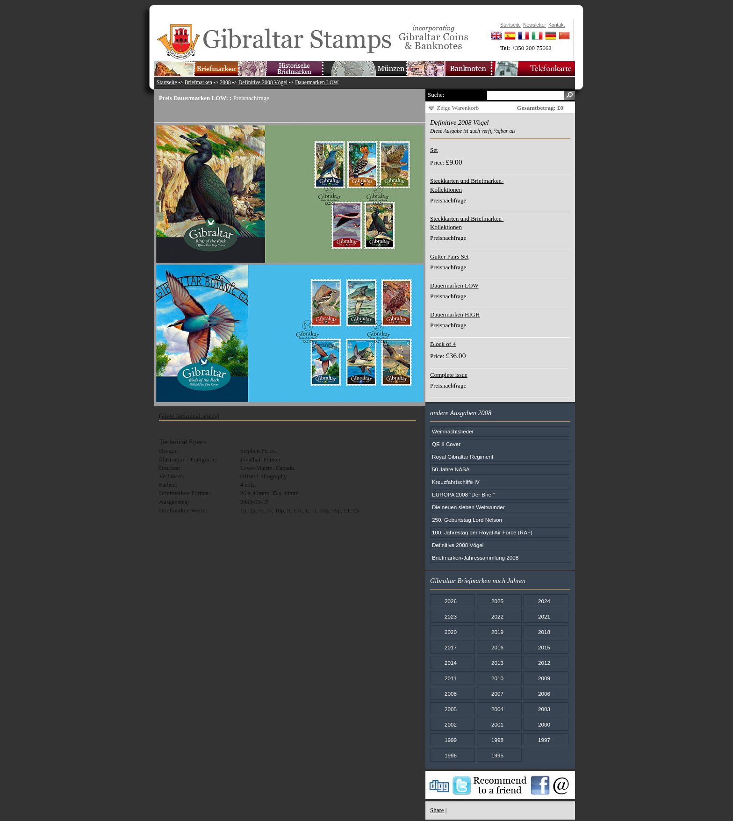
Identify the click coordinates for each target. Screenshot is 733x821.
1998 (497, 740)
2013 (497, 663)
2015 (544, 647)
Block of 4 (443, 343)
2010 (497, 678)
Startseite (167, 82)
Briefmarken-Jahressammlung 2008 (475, 558)
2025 (497, 601)
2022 (497, 616)
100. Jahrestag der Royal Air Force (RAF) (482, 532)
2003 (544, 709)
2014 (451, 663)
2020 (451, 632)
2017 (451, 647)
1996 (451, 755)
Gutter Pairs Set (449, 256)
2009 (544, 678)
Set (434, 149)
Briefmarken (198, 82)
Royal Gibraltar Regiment (462, 457)
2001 (497, 724)
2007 (497, 694)
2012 (544, 663)
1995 (497, 755)
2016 (497, 647)
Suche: (436, 94)
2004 (497, 709)
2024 (544, 601)
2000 (544, 724)
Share (437, 810)
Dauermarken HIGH (455, 314)
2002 (451, 724)
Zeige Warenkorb (458, 107)
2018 (544, 632)
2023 (451, 616)
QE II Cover (446, 444)
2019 (497, 632)
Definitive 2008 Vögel (262, 82)
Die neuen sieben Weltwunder (468, 507)
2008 (225, 82)
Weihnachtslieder (453, 431)
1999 (451, 740)
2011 (451, 678)
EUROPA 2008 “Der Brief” (463, 494)
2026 (451, 601)
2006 (544, 694)
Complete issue (448, 374)
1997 (544, 740)
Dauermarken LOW (316, 82)
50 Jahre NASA (451, 469)
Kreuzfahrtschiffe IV (456, 482)
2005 (451, 709)
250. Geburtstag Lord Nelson (467, 520)
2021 (544, 616)
